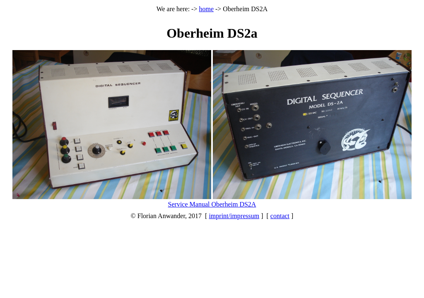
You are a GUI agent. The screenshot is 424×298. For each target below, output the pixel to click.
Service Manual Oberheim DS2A (212, 204)
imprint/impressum (234, 215)
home (206, 8)
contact (279, 215)
